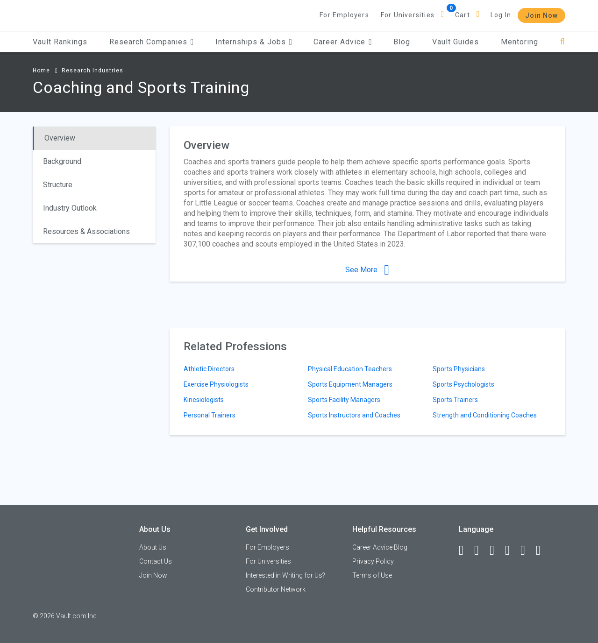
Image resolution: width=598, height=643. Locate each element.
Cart (462, 15)
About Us (152, 547)
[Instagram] (511, 551)
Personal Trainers (209, 415)
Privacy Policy (373, 561)
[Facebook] (465, 551)
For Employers (344, 15)
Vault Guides (455, 41)
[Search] (562, 41)
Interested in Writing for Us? (285, 575)
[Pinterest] (527, 551)
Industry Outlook (70, 208)
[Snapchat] (542, 551)
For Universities (407, 15)
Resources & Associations (86, 231)
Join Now (541, 15)
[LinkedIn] (480, 551)
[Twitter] (496, 551)
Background (62, 161)
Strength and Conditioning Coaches (485, 415)
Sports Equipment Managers (350, 384)
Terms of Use (372, 575)
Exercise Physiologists (216, 384)
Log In (501, 15)
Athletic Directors (209, 369)
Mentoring (519, 41)
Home (41, 70)
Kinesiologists (204, 399)
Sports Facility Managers (344, 399)
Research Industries (92, 70)
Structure (57, 184)
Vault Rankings (60, 41)
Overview (59, 138)
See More (367, 269)
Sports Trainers (455, 399)
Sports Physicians (459, 369)
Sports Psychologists (463, 384)
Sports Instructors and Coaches (354, 415)
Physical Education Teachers (350, 369)
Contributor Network (276, 589)
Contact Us (155, 561)
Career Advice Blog (379, 547)
